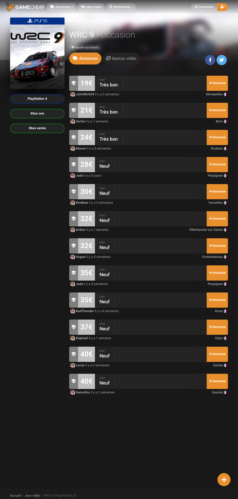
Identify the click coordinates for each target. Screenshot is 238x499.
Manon (78, 148)
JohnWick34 (82, 94)
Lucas (77, 365)
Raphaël (79, 338)
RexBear (79, 203)
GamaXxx (80, 392)
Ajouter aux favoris (85, 47)
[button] (121, 7)
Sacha (78, 121)
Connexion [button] (204, 7)
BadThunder (82, 311)
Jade (77, 176)
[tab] (85, 58)
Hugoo (78, 257)
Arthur (78, 230)
